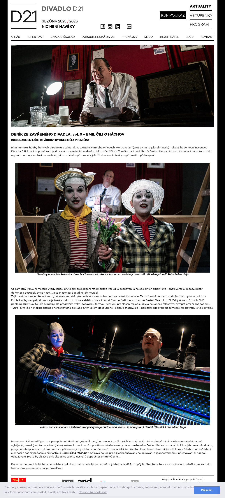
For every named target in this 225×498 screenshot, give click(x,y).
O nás (15, 36)
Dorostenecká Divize (98, 36)
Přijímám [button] (206, 490)
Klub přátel (169, 36)
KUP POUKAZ (173, 15)
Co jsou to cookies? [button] (93, 492)
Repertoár (35, 36)
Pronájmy (129, 36)
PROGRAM (199, 24)
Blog (190, 36)
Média (148, 36)
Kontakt (207, 36)
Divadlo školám (62, 36)
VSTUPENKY (201, 15)
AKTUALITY (200, 6)
